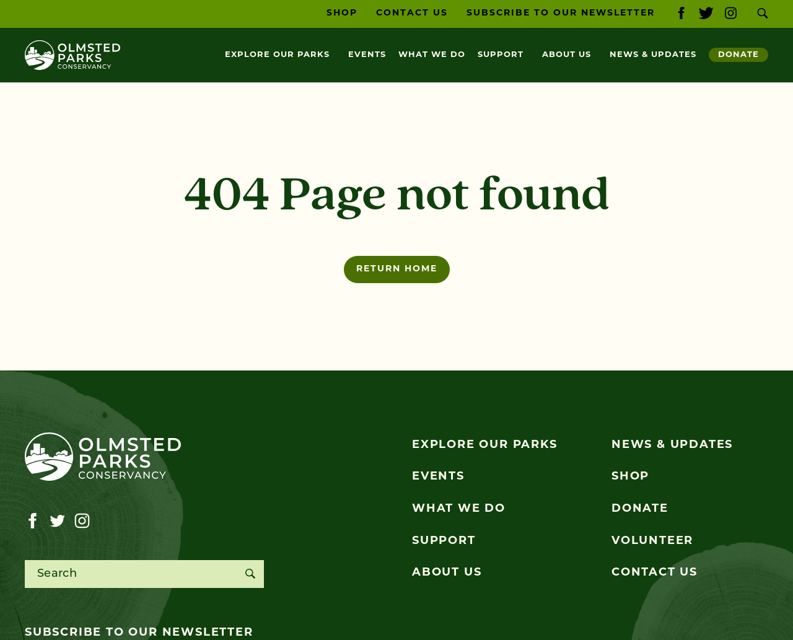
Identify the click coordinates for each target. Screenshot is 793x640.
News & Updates (653, 55)
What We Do (431, 55)
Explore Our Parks (277, 55)
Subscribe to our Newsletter (561, 13)
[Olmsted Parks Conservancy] (72, 55)
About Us (566, 55)
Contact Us (412, 13)
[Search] (250, 574)
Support (501, 55)
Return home (396, 269)
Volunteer (652, 541)
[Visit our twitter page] (706, 14)
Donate (738, 55)
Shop (341, 13)
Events (367, 55)
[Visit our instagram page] (730, 14)
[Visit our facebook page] (681, 14)
